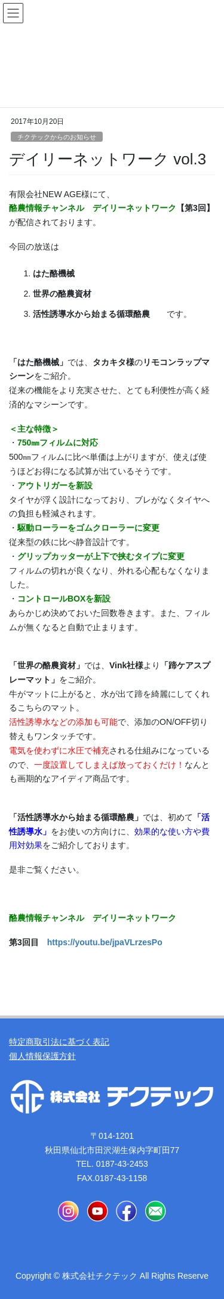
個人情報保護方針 (42, 1056)
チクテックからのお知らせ (56, 137)
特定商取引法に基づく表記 (59, 1041)
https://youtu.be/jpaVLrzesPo (104, 942)
